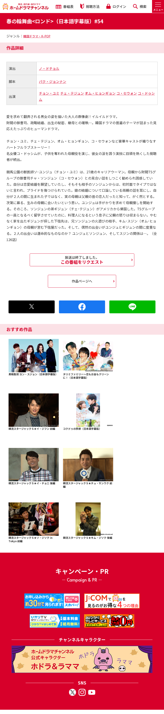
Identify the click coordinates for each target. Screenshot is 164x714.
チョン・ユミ (49, 93)
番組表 (64, 6)
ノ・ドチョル (49, 68)
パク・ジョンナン (52, 81)
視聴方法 (90, 6)
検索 (139, 6)
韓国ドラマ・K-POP (36, 36)
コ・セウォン (126, 93)
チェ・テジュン (72, 93)
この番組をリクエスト (82, 260)
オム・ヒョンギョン (100, 93)
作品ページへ (82, 281)
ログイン (116, 6)
